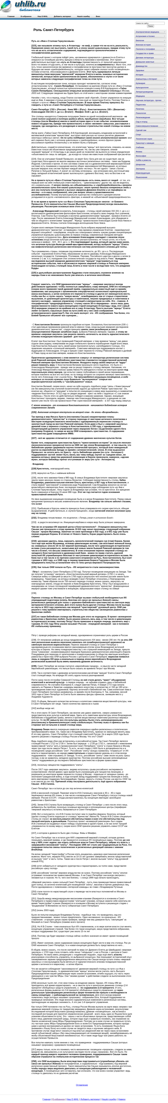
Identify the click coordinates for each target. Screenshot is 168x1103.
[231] (33, 508)
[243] (33, 765)
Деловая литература (145, 58)
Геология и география (145, 49)
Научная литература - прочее (148, 100)
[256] (33, 983)
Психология (141, 113)
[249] (33, 873)
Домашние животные (145, 62)
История (139, 75)
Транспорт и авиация (145, 143)
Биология (140, 40)
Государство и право (145, 53)
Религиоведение (143, 117)
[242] (33, 708)
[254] (33, 936)
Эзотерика (140, 169)
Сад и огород (141, 122)
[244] (33, 793)
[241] (33, 701)
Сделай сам (141, 130)
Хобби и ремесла (143, 160)
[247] (33, 833)
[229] (33, 473)
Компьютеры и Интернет (146, 79)
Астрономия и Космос (145, 36)
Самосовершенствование (147, 126)
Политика (140, 109)
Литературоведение (144, 92)
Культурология (142, 87)
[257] (33, 1049)
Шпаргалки (140, 164)
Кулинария (140, 83)
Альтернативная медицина (147, 32)
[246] (33, 814)
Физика (139, 152)
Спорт (138, 134)
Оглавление (82, 1085)
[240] (33, 673)
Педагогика (141, 105)
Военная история (143, 45)
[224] (33, 159)
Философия (141, 156)
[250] (33, 891)
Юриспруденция (143, 173)
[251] (33, 898)
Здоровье (140, 70)
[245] (33, 805)
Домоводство (141, 66)
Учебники (140, 147)
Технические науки (144, 139)
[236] (33, 593)
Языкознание (141, 177)
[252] (33, 910)
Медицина (140, 96)
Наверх (121, 1099)
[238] (33, 640)
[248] (33, 866)
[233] (33, 522)
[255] (33, 943)
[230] (33, 478)
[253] (33, 926)
